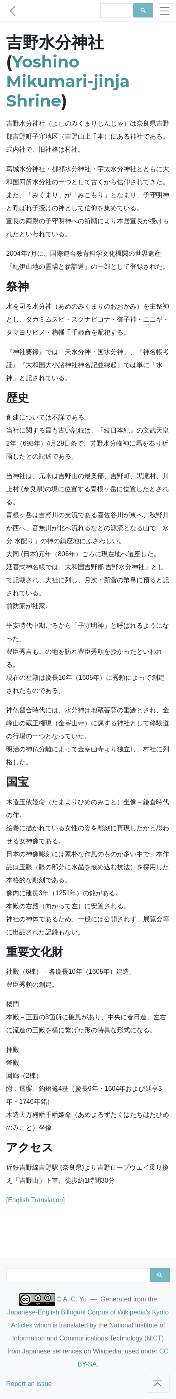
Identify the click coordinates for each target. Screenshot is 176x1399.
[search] (116, 10)
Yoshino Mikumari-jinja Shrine (68, 81)
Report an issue (29, 1383)
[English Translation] (35, 1200)
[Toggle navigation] (164, 10)
